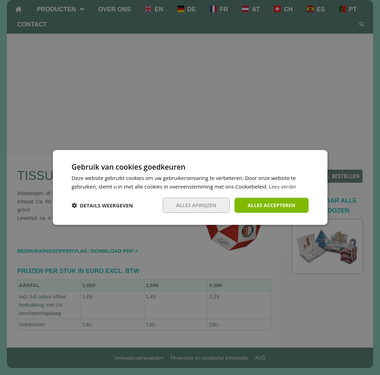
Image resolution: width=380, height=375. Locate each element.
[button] (102, 205)
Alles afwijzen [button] (196, 205)
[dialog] (190, 187)
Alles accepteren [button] (271, 205)
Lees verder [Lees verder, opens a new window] (283, 186)
